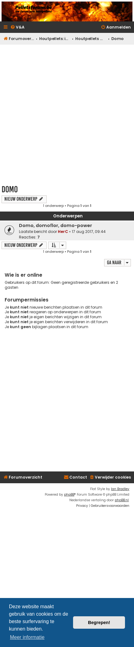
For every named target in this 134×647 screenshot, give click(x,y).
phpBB (69, 494)
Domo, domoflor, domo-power (55, 225)
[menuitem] (17, 27)
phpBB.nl (122, 500)
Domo (10, 189)
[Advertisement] (67, 113)
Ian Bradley (120, 489)
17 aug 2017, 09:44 (89, 231)
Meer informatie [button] (27, 637)
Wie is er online (23, 275)
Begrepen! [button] (99, 622)
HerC (63, 231)
